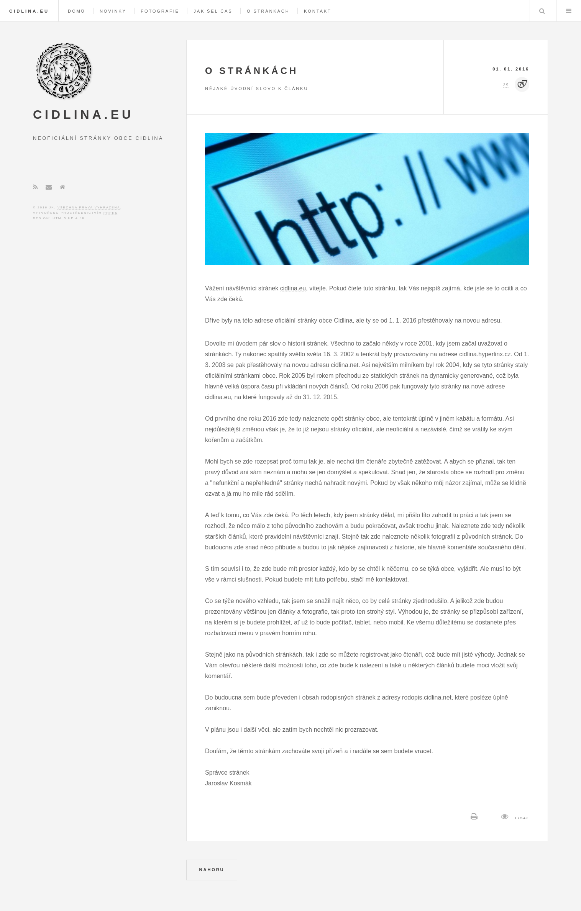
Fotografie (160, 11)
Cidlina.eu (29, 11)
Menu (568, 10)
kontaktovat (391, 579)
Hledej (542, 10)
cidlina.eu (293, 288)
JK (82, 218)
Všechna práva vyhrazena (88, 207)
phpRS (110, 213)
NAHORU (212, 869)
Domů (76, 11)
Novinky (113, 11)
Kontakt (318, 11)
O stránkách (268, 11)
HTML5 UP (63, 218)
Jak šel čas (213, 11)
